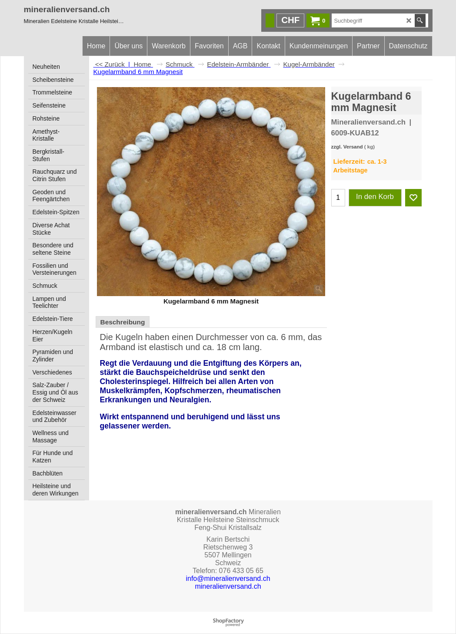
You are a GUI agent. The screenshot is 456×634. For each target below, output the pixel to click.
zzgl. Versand (347, 146)
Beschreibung (122, 322)
